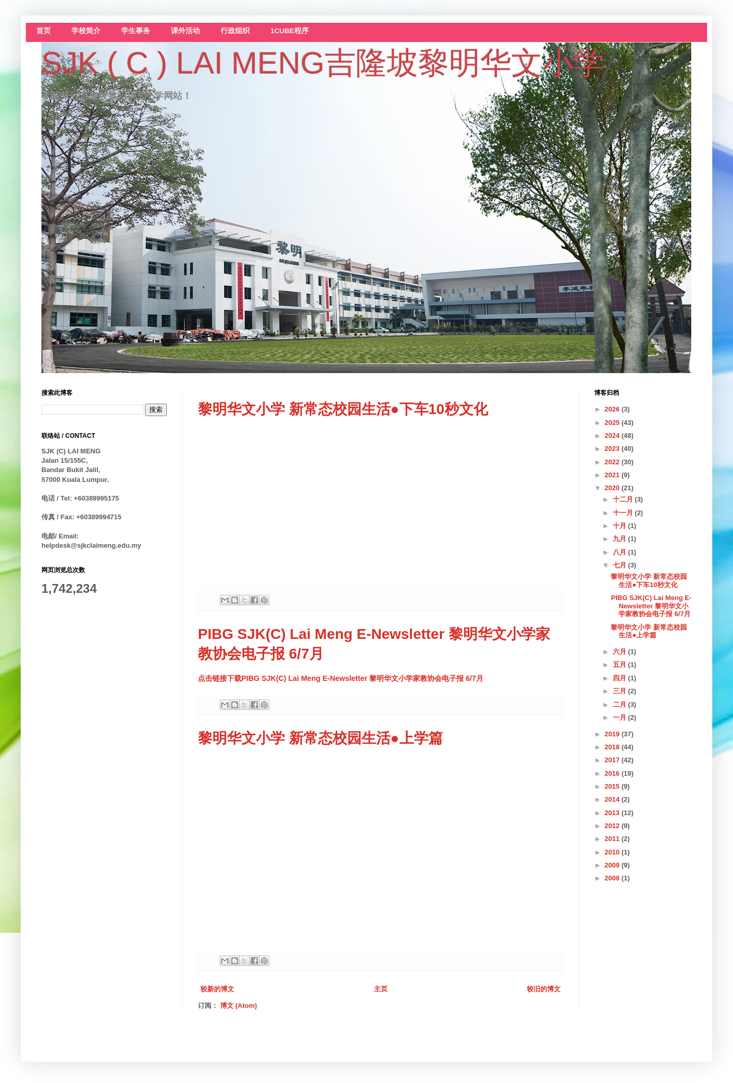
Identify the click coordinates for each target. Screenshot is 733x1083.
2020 (613, 488)
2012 (613, 826)
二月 (620, 704)
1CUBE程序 (289, 31)
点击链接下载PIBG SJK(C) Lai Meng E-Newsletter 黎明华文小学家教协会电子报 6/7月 (340, 678)
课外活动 (185, 31)
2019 (613, 734)
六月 (620, 652)
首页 (43, 31)
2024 (613, 435)
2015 (613, 786)
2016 (613, 773)
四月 (620, 678)
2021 (613, 475)
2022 (613, 462)
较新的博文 (217, 989)
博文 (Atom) (238, 1005)
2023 (613, 448)
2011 (613, 839)
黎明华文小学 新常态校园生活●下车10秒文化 (343, 409)
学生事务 (135, 31)
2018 (613, 747)
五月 (620, 664)
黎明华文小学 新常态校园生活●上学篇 (320, 738)
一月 (620, 717)
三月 (620, 691)
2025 (613, 422)
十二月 (624, 499)
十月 (620, 526)
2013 (613, 813)
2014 (613, 799)
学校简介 (85, 31)
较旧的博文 (543, 989)
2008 (613, 878)
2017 (613, 760)
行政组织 (235, 31)
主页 (380, 989)
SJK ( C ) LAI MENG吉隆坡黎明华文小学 (323, 63)
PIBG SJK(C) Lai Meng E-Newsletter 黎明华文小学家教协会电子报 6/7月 (651, 606)
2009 (613, 865)
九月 (620, 539)
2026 (613, 409)
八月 (620, 552)
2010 (613, 852)
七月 (620, 565)
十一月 (624, 513)
